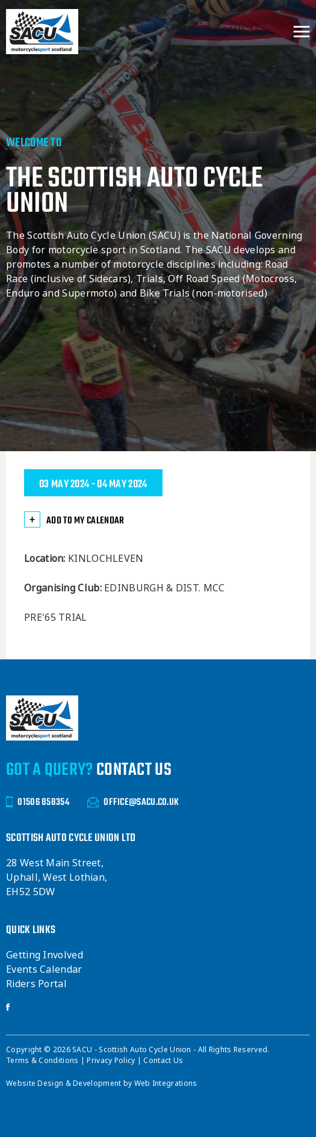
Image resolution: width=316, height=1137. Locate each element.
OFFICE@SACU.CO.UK (133, 802)
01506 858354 (37, 802)
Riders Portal (36, 984)
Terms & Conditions (43, 1060)
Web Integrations (165, 1083)
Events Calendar (44, 969)
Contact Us (163, 1060)
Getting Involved (44, 955)
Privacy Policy (112, 1060)
